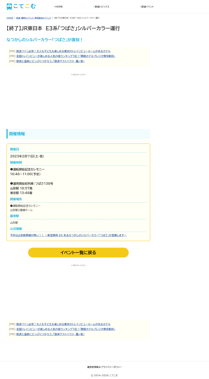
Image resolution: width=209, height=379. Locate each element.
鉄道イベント (147, 7)
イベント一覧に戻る (78, 252)
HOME (59, 7)
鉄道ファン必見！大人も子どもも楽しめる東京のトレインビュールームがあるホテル (63, 51)
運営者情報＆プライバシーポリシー (104, 367)
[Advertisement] (78, 100)
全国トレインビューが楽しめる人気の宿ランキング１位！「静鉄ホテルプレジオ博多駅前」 (65, 56)
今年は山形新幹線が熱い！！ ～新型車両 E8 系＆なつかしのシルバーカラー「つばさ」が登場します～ (68, 235)
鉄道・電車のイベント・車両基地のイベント (33, 18)
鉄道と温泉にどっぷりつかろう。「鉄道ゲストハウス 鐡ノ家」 (50, 61)
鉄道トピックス (102, 7)
